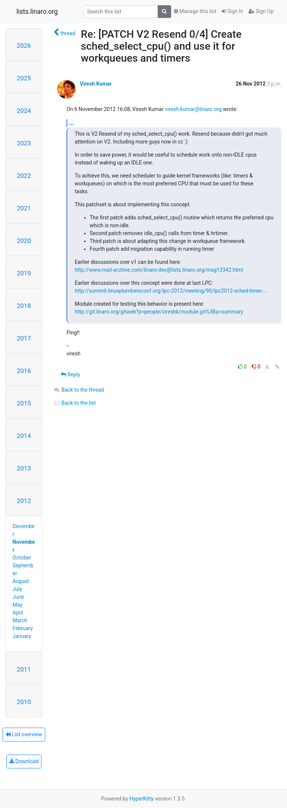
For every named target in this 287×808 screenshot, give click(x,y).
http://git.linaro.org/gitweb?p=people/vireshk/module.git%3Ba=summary (159, 312)
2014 (24, 436)
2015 (24, 403)
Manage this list (195, 11)
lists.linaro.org (37, 11)
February (23, 628)
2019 (24, 273)
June (18, 597)
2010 (24, 702)
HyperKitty (141, 799)
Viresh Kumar (95, 84)
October (22, 558)
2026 (24, 45)
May (17, 605)
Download (24, 761)
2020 (24, 240)
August (21, 581)
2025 (24, 78)
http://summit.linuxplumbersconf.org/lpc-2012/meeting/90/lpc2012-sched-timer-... (171, 291)
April (18, 613)
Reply (70, 374)
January (22, 636)
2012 (24, 501)
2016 (24, 370)
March (20, 620)
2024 (24, 110)
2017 (24, 338)
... (71, 122)
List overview (24, 734)
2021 (24, 208)
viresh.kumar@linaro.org (193, 109)
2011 (24, 669)
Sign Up (261, 11)
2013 (24, 468)
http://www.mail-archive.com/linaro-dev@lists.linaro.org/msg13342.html (159, 270)
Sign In (232, 11)
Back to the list (74, 403)
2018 (24, 305)
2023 (24, 143)
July (17, 589)
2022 (24, 175)
